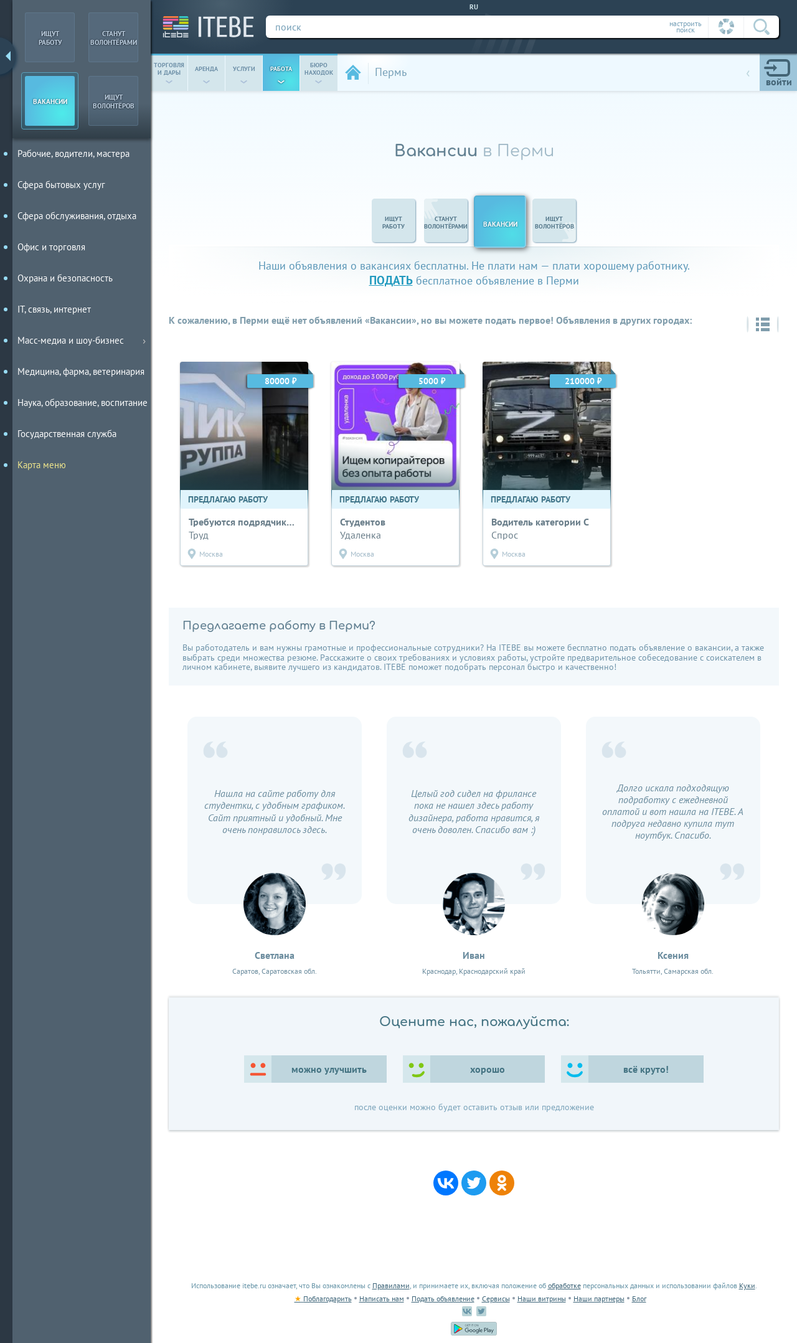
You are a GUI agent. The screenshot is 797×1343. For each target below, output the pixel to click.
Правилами (391, 1285)
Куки (747, 1285)
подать (391, 280)
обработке (564, 1285)
